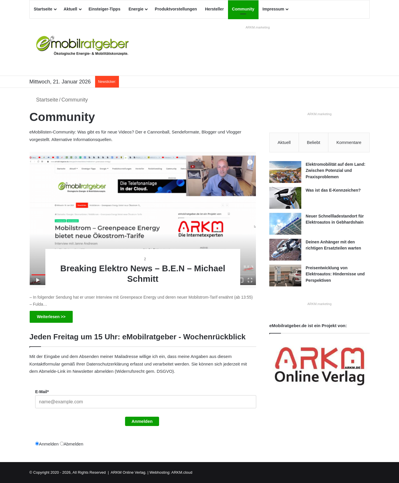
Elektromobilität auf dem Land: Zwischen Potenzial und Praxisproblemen (335, 170)
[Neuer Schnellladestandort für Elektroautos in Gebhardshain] (285, 224)
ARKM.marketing (257, 27)
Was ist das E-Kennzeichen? (333, 190)
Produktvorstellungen (176, 9)
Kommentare (348, 142)
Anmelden (142, 421)
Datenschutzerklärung (107, 363)
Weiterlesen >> (51, 316)
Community (243, 9)
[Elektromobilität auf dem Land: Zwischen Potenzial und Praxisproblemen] (285, 172)
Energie (136, 9)
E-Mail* (42, 391)
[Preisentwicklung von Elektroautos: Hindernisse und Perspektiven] (285, 275)
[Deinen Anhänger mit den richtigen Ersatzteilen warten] (285, 250)
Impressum (273, 9)
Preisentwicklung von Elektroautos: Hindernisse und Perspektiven (335, 274)
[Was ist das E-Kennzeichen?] (285, 198)
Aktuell (70, 9)
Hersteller (214, 9)
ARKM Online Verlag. (129, 472)
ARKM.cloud (181, 472)
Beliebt (313, 142)
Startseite (43, 9)
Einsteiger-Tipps (104, 9)
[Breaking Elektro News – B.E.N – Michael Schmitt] (143, 220)
